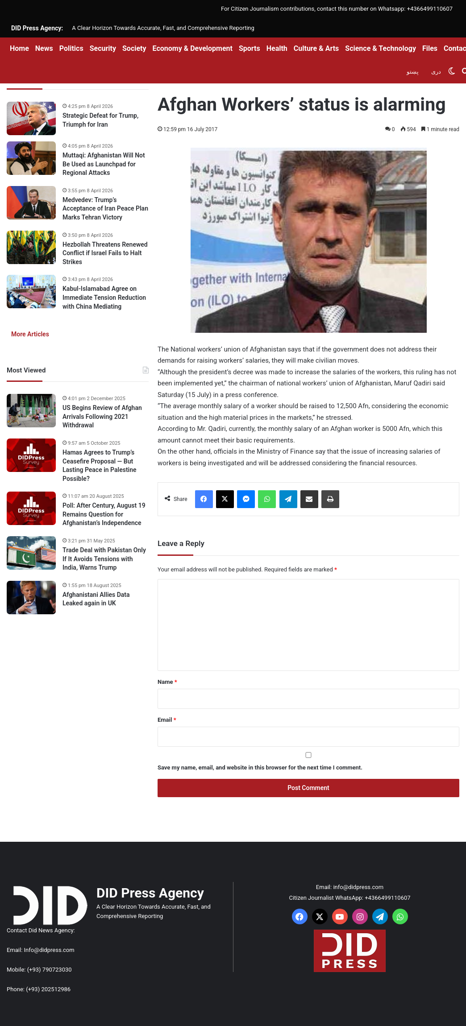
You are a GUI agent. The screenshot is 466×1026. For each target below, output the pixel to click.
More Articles (30, 334)
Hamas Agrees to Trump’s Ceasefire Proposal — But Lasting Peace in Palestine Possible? (99, 465)
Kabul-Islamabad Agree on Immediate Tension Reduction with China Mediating (104, 297)
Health (276, 48)
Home (19, 48)
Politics (71, 48)
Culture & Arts (316, 48)
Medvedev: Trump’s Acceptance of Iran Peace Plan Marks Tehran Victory (105, 208)
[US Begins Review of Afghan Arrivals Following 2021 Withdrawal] (31, 410)
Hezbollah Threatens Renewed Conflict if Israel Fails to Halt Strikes (105, 253)
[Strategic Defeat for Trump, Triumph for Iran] (31, 118)
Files (429, 48)
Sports (249, 48)
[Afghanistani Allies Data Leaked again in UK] (31, 597)
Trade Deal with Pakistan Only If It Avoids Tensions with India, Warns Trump (104, 558)
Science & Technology (380, 48)
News (44, 48)
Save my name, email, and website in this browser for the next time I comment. (260, 767)
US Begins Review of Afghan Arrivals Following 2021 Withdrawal (102, 416)
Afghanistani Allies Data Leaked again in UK (96, 599)
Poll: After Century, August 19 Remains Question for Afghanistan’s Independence (104, 514)
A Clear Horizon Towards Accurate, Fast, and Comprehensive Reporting (163, 28)
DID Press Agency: (37, 28)
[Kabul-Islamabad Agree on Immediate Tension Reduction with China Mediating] (31, 291)
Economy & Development (193, 48)
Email (167, 719)
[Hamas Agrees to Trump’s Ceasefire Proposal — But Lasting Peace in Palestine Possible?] (31, 455)
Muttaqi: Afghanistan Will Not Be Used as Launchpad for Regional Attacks (103, 164)
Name (167, 681)
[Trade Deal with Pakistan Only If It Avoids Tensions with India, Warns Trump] (31, 553)
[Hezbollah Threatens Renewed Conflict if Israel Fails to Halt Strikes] (31, 247)
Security (103, 48)
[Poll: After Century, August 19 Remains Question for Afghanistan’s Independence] (31, 508)
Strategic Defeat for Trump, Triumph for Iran (100, 120)
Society (134, 48)
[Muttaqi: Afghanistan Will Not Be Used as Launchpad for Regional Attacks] (31, 158)
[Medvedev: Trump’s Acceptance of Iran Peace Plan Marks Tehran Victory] (31, 202)
